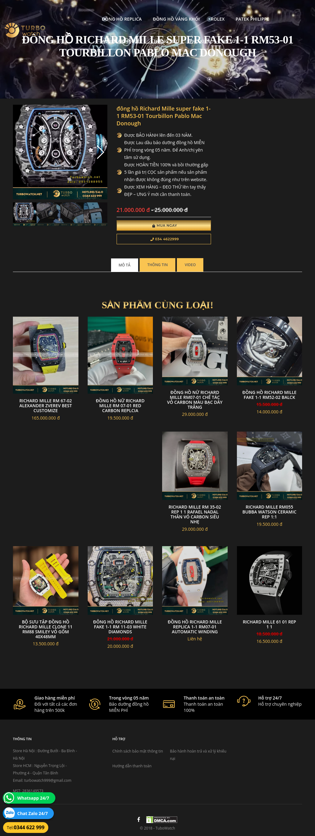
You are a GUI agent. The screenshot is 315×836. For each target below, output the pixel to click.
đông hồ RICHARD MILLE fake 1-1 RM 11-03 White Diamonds (120, 627)
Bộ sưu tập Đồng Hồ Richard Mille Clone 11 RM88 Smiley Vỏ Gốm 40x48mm (45, 629)
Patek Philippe (205, 11)
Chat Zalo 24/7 (32, 813)
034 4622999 (164, 239)
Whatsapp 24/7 (33, 798)
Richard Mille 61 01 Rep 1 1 (269, 624)
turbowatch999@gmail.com (47, 780)
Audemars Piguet (253, 11)
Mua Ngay (164, 225)
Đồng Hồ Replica (75, 11)
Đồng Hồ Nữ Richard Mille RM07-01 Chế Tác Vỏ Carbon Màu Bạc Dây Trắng (194, 399)
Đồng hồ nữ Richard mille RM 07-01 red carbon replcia (120, 405)
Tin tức (131, 33)
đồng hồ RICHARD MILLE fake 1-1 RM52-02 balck (269, 394)
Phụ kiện (100, 33)
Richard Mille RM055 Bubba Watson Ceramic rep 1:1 (269, 512)
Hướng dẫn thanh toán (131, 766)
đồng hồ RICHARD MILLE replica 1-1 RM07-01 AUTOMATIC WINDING (195, 627)
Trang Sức (67, 33)
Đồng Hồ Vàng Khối (129, 11)
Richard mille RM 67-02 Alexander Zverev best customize (45, 405)
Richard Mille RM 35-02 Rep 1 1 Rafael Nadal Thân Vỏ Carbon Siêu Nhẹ (195, 514)
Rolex (170, 11)
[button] (100, 152)
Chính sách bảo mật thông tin (137, 751)
